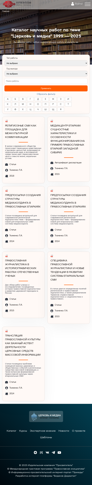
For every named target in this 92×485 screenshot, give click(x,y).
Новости (63, 431)
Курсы (23, 431)
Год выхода (12, 69)
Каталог (11, 431)
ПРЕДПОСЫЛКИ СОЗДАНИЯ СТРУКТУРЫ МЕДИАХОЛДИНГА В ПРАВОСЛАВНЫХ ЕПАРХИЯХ (23, 201)
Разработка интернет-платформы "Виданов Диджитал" (46, 476)
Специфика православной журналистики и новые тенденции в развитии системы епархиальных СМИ (67, 270)
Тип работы (12, 58)
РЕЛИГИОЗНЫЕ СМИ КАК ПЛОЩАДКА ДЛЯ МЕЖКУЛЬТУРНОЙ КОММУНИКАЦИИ (20, 131)
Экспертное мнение (43, 431)
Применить (46, 88)
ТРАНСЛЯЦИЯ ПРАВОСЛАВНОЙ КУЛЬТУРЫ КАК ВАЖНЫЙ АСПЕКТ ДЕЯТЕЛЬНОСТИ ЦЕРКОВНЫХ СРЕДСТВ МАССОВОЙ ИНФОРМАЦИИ (23, 345)
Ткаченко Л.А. (16, 170)
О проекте (78, 431)
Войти (79, 4)
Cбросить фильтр (46, 94)
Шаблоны (46, 437)
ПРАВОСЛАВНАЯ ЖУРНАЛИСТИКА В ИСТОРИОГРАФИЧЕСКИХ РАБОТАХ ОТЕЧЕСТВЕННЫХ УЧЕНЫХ (22, 268)
